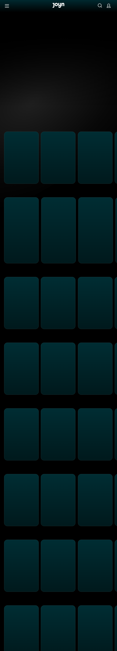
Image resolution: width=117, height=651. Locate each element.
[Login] (108, 5)
